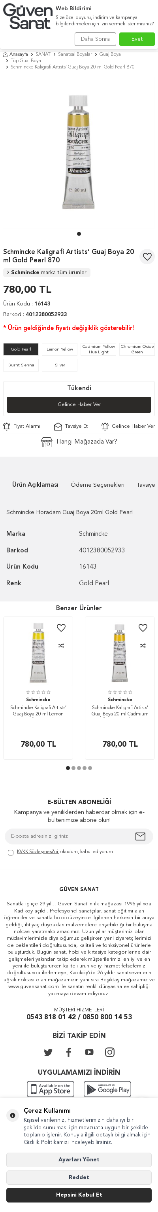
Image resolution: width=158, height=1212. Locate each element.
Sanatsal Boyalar (75, 54)
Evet (137, 39)
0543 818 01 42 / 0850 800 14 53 (79, 1017)
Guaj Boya (110, 54)
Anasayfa (15, 54)
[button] (79, 234)
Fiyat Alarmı (21, 427)
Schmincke (47, 272)
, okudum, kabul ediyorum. (61, 852)
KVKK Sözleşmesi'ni (37, 852)
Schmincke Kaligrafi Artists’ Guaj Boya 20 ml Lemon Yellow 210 (38, 712)
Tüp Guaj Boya (26, 61)
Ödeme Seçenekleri (97, 485)
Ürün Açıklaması (35, 485)
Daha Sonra (95, 39)
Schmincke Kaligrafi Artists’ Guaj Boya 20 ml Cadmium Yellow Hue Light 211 (120, 712)
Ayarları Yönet (79, 1160)
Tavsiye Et (71, 427)
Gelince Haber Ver (79, 404)
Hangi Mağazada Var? (79, 442)
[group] (79, 153)
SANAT (43, 54)
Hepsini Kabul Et (79, 1195)
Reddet (79, 1177)
